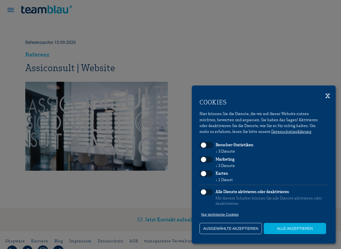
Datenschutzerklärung (291, 131)
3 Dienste (225, 151)
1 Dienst (224, 179)
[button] (10, 10)
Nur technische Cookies (220, 215)
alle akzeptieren (295, 228)
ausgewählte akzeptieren (230, 228)
